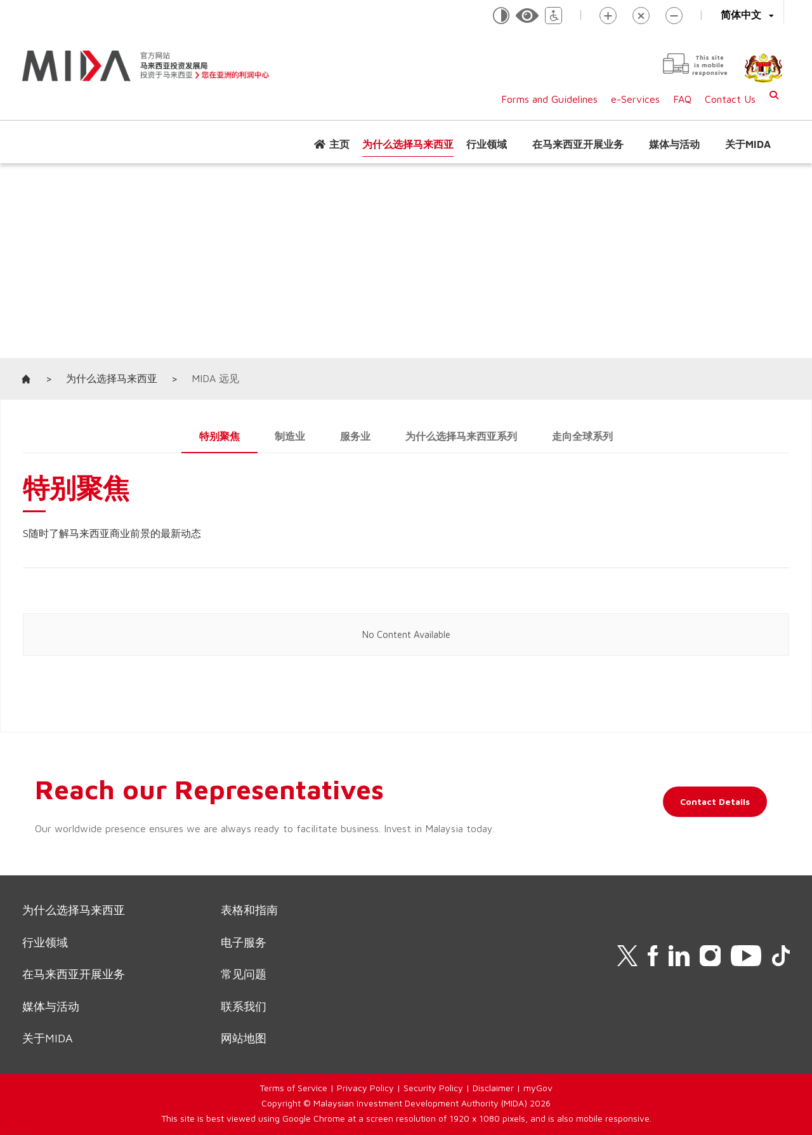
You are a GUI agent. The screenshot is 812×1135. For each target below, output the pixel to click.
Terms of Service (293, 1087)
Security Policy (433, 1087)
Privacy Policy (365, 1087)
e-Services (635, 99)
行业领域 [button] (486, 144)
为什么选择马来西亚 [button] (408, 144)
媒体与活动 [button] (674, 144)
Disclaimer (493, 1087)
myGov (538, 1087)
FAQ (682, 99)
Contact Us (730, 99)
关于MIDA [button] (748, 144)
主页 (339, 144)
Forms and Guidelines (549, 99)
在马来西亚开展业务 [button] (578, 144)
